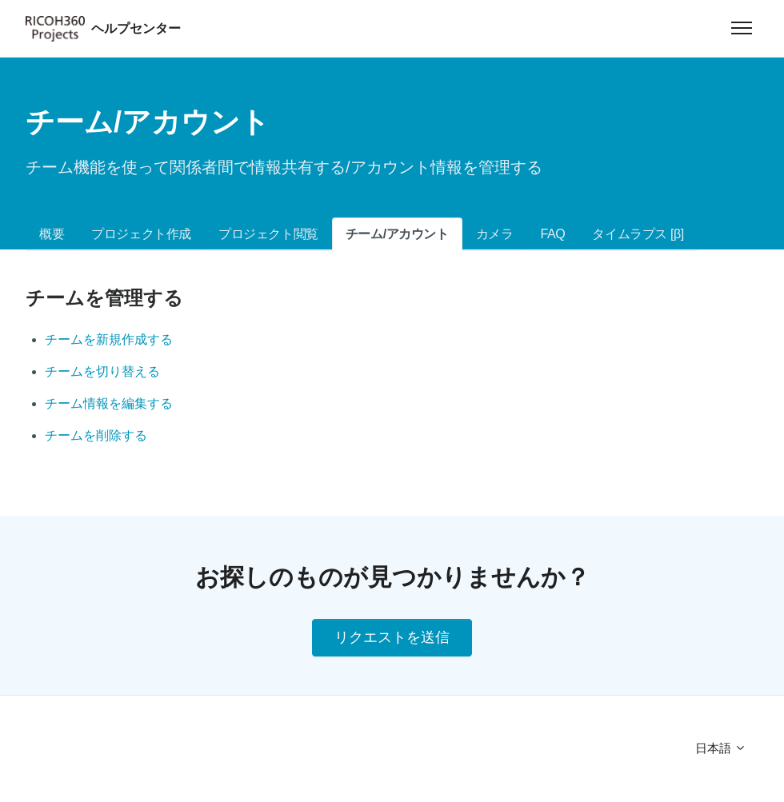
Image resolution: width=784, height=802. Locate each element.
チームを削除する (96, 435)
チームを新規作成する (109, 339)
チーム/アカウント (397, 234)
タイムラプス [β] (638, 234)
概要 (51, 234)
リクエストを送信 (392, 637)
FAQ (553, 234)
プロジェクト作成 (141, 234)
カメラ (495, 234)
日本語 (720, 748)
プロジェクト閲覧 (268, 234)
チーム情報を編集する (109, 403)
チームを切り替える (102, 371)
